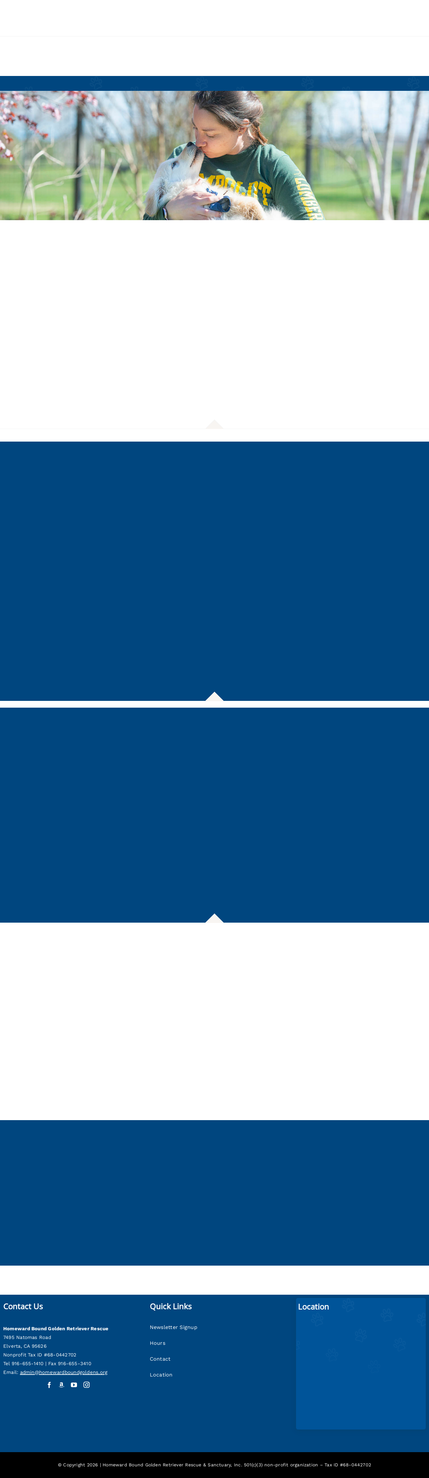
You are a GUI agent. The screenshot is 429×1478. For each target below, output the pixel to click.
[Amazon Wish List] (61, 1385)
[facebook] (49, 1385)
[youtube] (74, 1385)
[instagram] (86, 1385)
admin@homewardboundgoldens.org (64, 1372)
